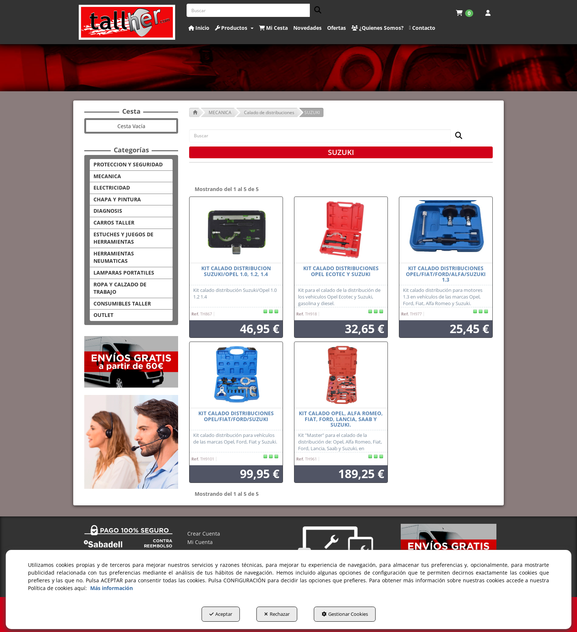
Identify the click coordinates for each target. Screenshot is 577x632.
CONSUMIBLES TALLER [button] (122, 303)
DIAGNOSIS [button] (107, 210)
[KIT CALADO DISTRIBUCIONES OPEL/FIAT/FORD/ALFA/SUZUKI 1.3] (445, 230)
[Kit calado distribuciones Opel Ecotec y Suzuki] (340, 230)
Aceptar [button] (220, 614)
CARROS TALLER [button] (113, 222)
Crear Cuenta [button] (203, 533)
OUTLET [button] (103, 314)
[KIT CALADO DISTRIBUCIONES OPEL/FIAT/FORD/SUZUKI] (236, 375)
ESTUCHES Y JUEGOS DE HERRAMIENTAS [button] (123, 238)
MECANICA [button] (107, 176)
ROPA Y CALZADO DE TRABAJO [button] (119, 288)
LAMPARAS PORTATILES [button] (123, 272)
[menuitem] (464, 13)
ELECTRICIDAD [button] (111, 187)
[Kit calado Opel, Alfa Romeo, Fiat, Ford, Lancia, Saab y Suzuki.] (340, 375)
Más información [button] (111, 588)
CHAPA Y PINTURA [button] (117, 199)
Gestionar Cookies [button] (345, 614)
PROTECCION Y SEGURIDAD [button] (128, 164)
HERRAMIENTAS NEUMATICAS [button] (113, 257)
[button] (127, 22)
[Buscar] (315, 10)
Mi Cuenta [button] (200, 542)
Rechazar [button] (277, 614)
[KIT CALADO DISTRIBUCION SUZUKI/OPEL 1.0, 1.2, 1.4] (236, 230)
